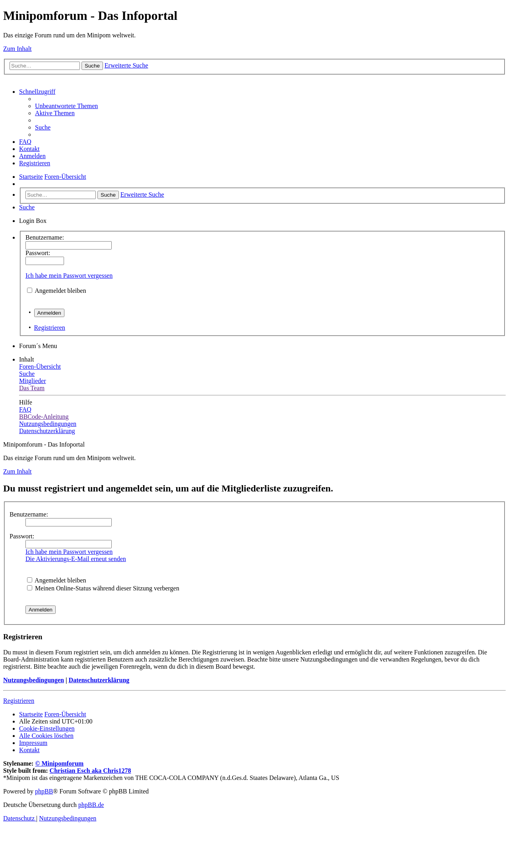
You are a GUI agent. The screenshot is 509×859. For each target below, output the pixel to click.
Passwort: (22, 536)
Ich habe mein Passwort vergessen (69, 275)
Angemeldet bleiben (60, 290)
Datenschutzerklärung (98, 680)
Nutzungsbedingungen (33, 680)
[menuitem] (66, 106)
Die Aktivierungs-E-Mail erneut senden (75, 558)
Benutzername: (29, 514)
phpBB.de (91, 804)
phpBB (44, 791)
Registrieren (49, 327)
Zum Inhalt (17, 48)
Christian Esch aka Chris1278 (90, 770)
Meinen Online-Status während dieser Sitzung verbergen (103, 588)
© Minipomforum (59, 763)
